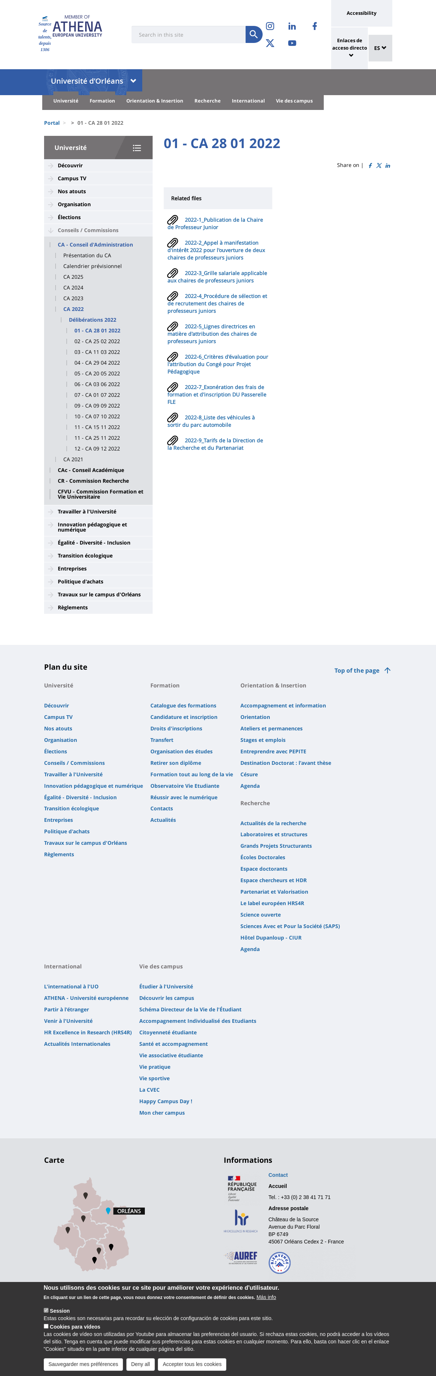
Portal (52, 122)
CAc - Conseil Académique (91, 470)
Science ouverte (260, 914)
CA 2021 (73, 459)
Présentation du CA (87, 255)
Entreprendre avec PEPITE (273, 751)
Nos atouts (72, 191)
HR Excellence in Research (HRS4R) (88, 1032)
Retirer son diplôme (175, 762)
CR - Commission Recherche (93, 480)
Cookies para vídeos (75, 1332)
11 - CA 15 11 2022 (97, 427)
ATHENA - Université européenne (86, 997)
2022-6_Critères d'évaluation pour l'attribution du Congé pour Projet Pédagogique (217, 364)
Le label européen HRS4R (272, 903)
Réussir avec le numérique (183, 797)
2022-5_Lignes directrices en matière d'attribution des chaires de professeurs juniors (212, 334)
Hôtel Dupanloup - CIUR (271, 937)
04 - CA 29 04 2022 (97, 362)
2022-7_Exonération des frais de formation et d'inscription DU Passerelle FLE (216, 394)
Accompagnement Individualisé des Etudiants (197, 1020)
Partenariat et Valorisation (274, 891)
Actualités (163, 819)
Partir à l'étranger (66, 1009)
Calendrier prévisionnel (92, 266)
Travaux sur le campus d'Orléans (99, 594)
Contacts (161, 808)
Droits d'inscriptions (176, 728)
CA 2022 (73, 309)
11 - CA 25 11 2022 (97, 438)
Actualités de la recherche (273, 823)
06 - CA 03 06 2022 (97, 384)
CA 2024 (73, 287)
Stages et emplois (263, 739)
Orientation (255, 716)
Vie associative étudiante (171, 1055)
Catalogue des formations (183, 705)
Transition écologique (85, 555)
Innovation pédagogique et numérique (92, 527)
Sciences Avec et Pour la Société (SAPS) (290, 926)
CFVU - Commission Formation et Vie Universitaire (100, 494)
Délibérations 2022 (92, 319)
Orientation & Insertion (154, 100)
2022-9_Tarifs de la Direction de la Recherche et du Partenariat (215, 444)
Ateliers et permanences (271, 728)
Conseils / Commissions (88, 230)
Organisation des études (181, 751)
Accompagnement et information (283, 705)
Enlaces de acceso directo (349, 44)
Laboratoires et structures (273, 834)
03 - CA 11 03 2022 (97, 352)
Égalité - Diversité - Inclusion (94, 542)
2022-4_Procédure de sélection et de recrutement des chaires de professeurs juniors (217, 303)
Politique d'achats (80, 581)
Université (66, 100)
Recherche (207, 100)
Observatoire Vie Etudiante (184, 785)
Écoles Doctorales (262, 857)
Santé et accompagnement (173, 1043)
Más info (266, 1303)
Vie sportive (154, 1078)
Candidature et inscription (183, 716)
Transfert (161, 739)
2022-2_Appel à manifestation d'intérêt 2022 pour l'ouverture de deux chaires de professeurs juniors (216, 250)
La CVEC (149, 1089)
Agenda (250, 785)
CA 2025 (73, 276)
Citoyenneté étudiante (168, 1032)
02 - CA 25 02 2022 (97, 341)
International (248, 100)
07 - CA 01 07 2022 (97, 395)
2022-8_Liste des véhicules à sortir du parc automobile (211, 421)
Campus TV (72, 178)
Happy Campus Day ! (165, 1101)
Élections (69, 217)
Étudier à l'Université (166, 986)
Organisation (74, 204)
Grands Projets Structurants (276, 845)
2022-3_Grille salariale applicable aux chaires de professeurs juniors (217, 276)
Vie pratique (154, 1066)
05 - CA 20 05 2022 (97, 373)
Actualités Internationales (77, 1043)
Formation (102, 100)
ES (380, 47)
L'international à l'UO (71, 986)
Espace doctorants (263, 868)
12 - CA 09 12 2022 (97, 448)
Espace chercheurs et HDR (273, 880)
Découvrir (70, 165)
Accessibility (361, 13)
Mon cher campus (162, 1112)
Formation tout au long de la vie (191, 774)
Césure (249, 774)
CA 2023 (73, 298)
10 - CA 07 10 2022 (97, 416)
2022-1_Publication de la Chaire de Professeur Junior (215, 223)
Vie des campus (294, 100)
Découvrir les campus (166, 997)
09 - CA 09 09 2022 (97, 405)
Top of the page (357, 670)
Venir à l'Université (68, 1020)
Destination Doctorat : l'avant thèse (285, 762)
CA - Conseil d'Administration (95, 244)
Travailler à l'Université (87, 511)
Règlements (73, 607)
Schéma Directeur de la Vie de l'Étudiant (190, 1009)
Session (60, 1316)
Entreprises (72, 568)
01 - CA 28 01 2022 (97, 330)
